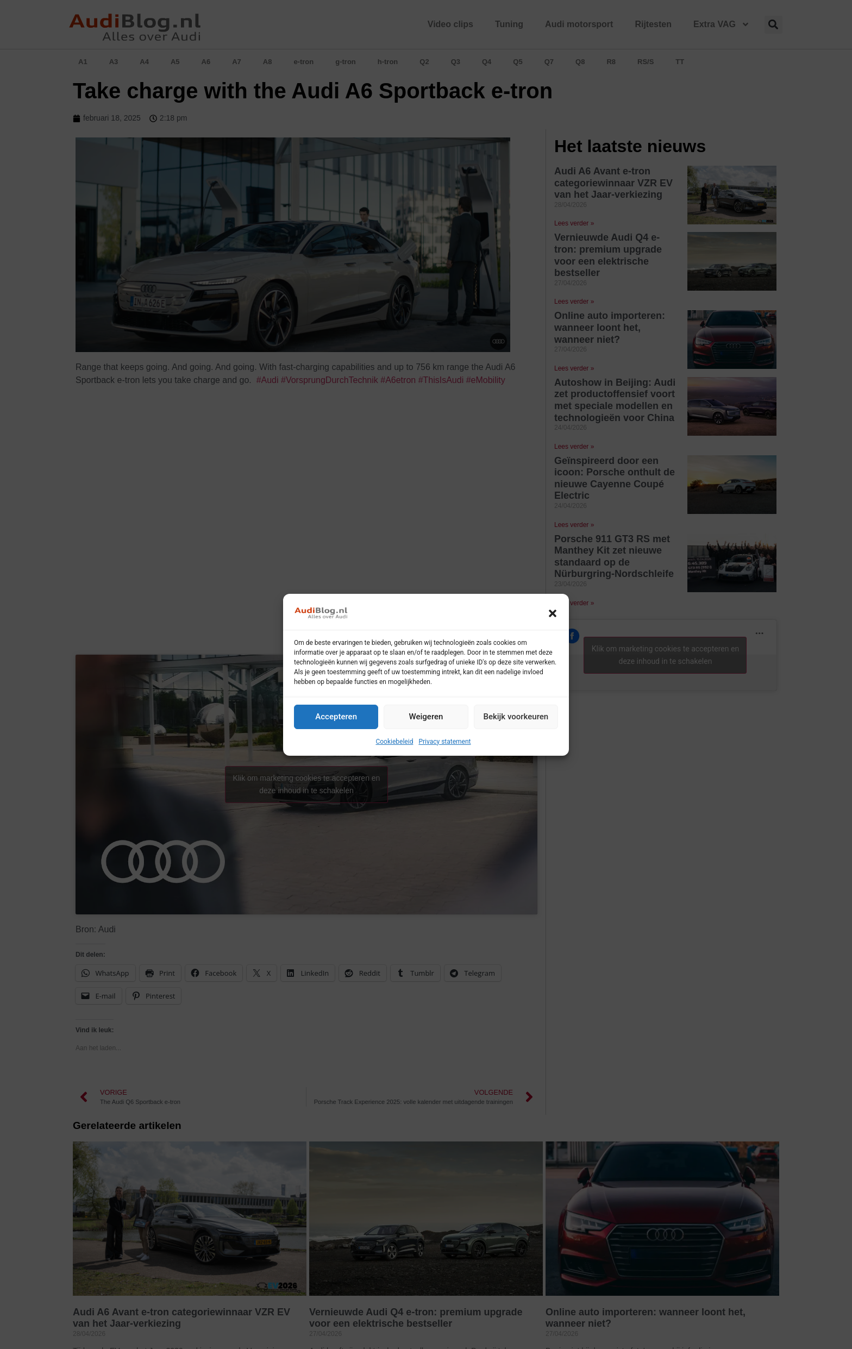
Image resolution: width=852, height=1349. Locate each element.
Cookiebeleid (394, 741)
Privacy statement (444, 741)
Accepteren (336, 716)
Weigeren (426, 716)
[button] (552, 613)
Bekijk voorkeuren (515, 716)
